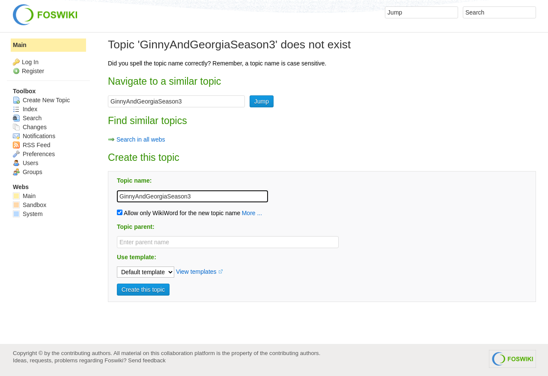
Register (33, 71)
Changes (30, 127)
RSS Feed (31, 145)
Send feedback (147, 360)
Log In (30, 62)
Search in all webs (140, 139)
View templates (196, 271)
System (28, 213)
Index (25, 109)
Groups (27, 172)
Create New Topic (41, 100)
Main (20, 44)
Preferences (34, 154)
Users (25, 163)
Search (27, 118)
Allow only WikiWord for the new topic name (178, 213)
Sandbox (29, 204)
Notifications (34, 136)
